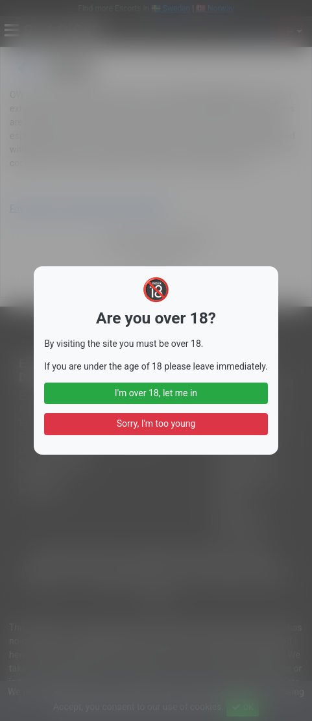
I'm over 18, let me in (156, 393)
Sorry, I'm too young (156, 423)
